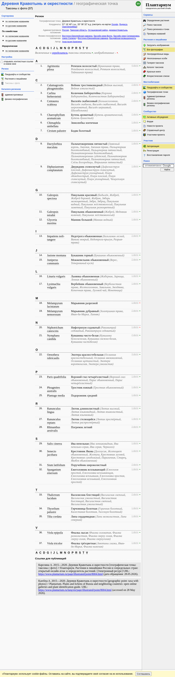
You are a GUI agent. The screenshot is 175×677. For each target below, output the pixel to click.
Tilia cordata (54, 516)
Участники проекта (156, 135)
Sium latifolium (56, 465)
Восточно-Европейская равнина (77, 36)
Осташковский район (98, 30)
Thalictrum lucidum (53, 496)
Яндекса (123, 24)
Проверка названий (156, 34)
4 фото (135, 65)
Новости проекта (155, 126)
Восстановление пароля (158, 155)
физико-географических (16, 99)
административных (14, 95)
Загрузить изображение (158, 45)
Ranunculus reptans (53, 421)
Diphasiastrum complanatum (55, 168)
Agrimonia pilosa (53, 67)
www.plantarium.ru (158, 604)
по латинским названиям (17, 21)
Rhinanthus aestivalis (53, 429)
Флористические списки (158, 76)
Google (115, 24)
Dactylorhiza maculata (54, 145)
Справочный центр (156, 130)
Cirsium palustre (56, 130)
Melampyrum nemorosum (54, 313)
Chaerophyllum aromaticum (56, 116)
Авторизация (153, 146)
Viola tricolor (54, 543)
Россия (65, 30)
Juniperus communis (53, 261)
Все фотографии (155, 49)
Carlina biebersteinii (54, 95)
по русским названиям (16, 26)
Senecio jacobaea (52, 453)
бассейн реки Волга (103, 36)
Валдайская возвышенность (122, 38)
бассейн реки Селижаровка (126, 36)
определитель (60, 52)
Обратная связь (26, 604)
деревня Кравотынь (118, 30)
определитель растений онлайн (158, 5)
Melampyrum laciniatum (54, 305)
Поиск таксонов (154, 25)
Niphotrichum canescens (55, 329)
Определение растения (158, 20)
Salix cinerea (54, 443)
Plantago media (56, 395)
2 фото (135, 85)
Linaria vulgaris (56, 276)
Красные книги (154, 72)
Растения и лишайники (16, 79)
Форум (150, 121)
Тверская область (78, 30)
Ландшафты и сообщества (17, 74)
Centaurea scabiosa (53, 102)
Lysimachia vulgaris (53, 285)
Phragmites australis (53, 389)
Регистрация (153, 151)
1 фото (135, 122)
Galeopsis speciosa (52, 196)
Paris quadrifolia (56, 377)
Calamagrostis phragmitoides (55, 87)
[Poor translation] (12, 629)
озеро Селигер (69, 38)
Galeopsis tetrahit (52, 213)
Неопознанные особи (157, 58)
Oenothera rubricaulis (53, 356)
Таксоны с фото (12, 83)
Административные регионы (156, 97)
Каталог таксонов (155, 67)
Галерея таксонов (155, 63)
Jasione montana (56, 255)
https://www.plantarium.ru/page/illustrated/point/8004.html (70, 574)
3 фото (135, 354)
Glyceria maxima (52, 221)
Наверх (136, 604)
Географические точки (157, 92)
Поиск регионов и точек (158, 29)
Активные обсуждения (157, 117)
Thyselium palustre (53, 510)
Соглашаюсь (143, 611)
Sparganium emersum (54, 471)
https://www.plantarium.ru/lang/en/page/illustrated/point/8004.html (75, 590)
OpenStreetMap (69, 27)
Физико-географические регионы (158, 104)
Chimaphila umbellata (53, 124)
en (138, 4)
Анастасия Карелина (72, 42)
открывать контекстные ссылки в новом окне (18, 62)
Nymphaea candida (53, 337)
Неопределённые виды (158, 54)
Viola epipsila (55, 532)
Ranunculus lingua (53, 410)
